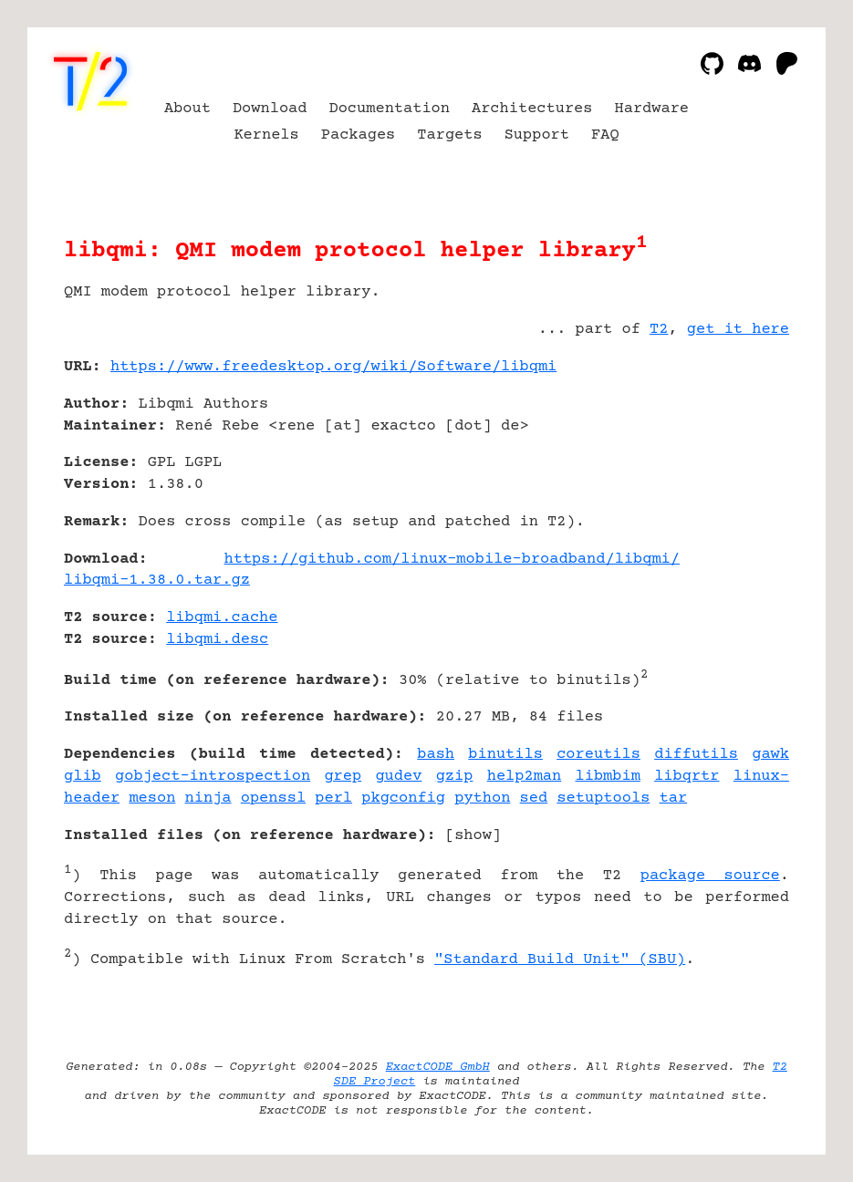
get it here (738, 329)
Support (537, 135)
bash (435, 754)
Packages (358, 135)
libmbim (608, 776)
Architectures (532, 109)
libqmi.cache (221, 618)
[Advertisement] (734, 475)
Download (270, 109)
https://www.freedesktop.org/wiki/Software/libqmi (333, 367)
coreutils (598, 754)
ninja (208, 798)
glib (82, 776)
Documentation (389, 109)
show (473, 836)
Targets (449, 135)
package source (710, 876)
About (187, 109)
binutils (505, 754)
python (482, 798)
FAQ (605, 135)
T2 (659, 329)
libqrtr (686, 776)
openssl (273, 798)
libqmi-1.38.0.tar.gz (157, 580)
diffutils (696, 754)
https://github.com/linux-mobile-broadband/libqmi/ (452, 559)
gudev (398, 776)
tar (674, 798)
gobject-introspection (212, 776)
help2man (524, 776)
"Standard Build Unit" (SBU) (559, 960)
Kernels (266, 135)
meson (152, 798)
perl (333, 798)
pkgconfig (403, 798)
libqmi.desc (217, 639)
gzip (454, 776)
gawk (770, 754)
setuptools (603, 798)
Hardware (652, 109)
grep (342, 776)
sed (534, 798)
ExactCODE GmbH (438, 1067)
